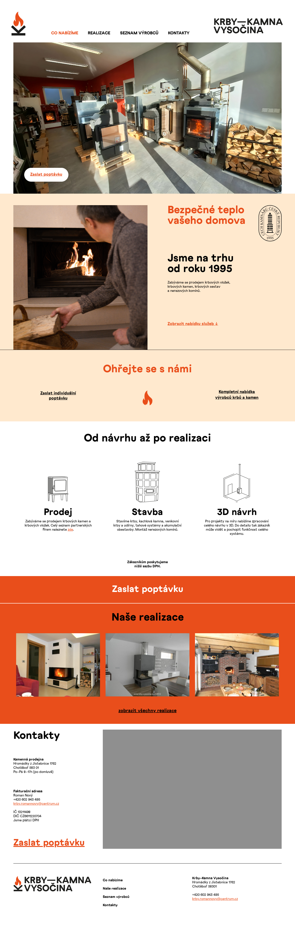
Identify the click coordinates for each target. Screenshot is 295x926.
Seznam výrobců (116, 897)
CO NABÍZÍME (64, 33)
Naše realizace (114, 888)
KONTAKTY (178, 33)
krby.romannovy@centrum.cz (36, 803)
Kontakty (110, 905)
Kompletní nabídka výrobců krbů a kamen (236, 395)
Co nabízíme (113, 880)
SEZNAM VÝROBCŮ (139, 33)
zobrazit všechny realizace (147, 711)
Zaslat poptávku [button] (46, 175)
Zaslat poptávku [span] (49, 843)
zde (70, 529)
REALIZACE (99, 33)
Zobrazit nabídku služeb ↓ (193, 324)
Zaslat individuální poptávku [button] (58, 395)
